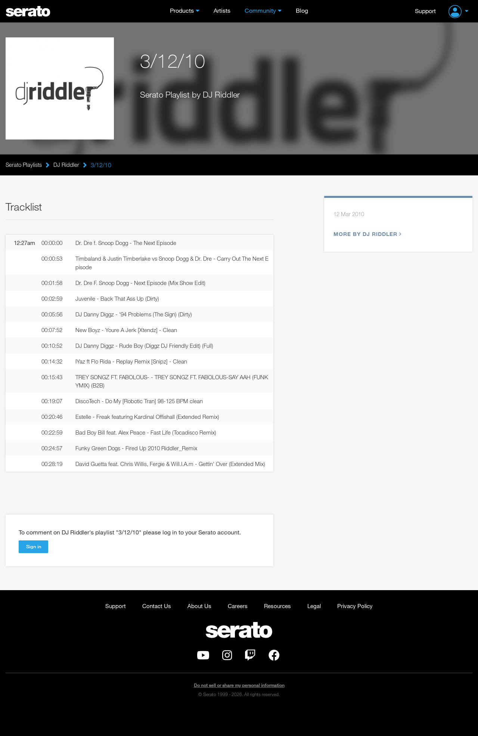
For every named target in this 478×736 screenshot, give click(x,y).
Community (260, 10)
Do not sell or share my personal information (239, 711)
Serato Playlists (25, 165)
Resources (278, 631)
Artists (222, 10)
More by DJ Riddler (366, 235)
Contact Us (153, 631)
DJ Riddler (69, 165)
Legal (316, 631)
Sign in (35, 571)
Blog (302, 10)
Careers (236, 631)
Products (182, 10)
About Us (197, 631)
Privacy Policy (359, 631)
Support (425, 10)
